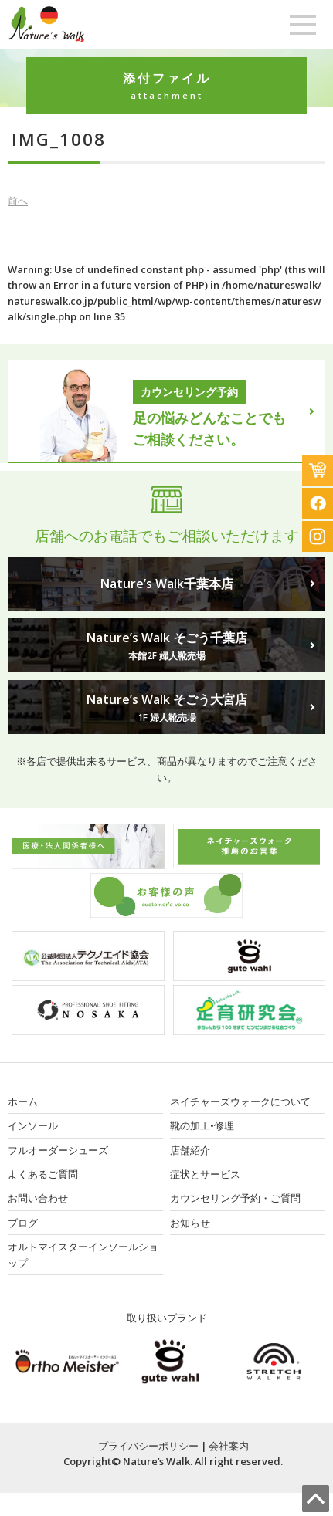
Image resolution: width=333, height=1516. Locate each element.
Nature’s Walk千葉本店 (166, 583)
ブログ (23, 1223)
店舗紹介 (190, 1150)
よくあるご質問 (43, 1174)
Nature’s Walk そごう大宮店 (166, 708)
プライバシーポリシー (148, 1446)
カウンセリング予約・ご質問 (235, 1198)
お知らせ (190, 1223)
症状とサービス (205, 1174)
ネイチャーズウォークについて (240, 1101)
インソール (33, 1125)
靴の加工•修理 (202, 1125)
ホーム (23, 1101)
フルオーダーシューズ (58, 1150)
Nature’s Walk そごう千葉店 (166, 646)
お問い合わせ (38, 1198)
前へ (18, 201)
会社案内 (229, 1446)
